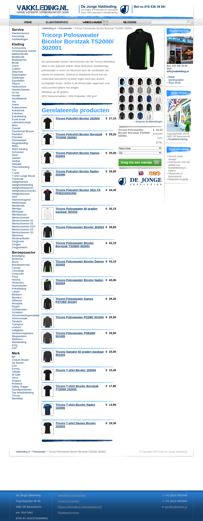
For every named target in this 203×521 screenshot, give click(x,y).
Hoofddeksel (19, 98)
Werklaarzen (19, 214)
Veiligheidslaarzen (22, 187)
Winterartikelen (21, 238)
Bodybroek (18, 56)
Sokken (16, 158)
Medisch (17, 294)
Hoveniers (18, 282)
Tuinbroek (18, 178)
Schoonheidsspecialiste (25, 315)
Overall (16, 128)
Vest (14, 196)
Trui (14, 169)
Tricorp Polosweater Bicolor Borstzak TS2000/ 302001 (75, 244)
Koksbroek (18, 110)
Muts (15, 125)
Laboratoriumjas (21, 122)
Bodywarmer (19, 59)
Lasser (16, 291)
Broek (15, 62)
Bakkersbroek (20, 53)
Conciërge (18, 270)
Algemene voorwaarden (72, 495)
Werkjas (16, 208)
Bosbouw (17, 258)
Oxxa (15, 377)
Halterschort (19, 86)
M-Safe (16, 374)
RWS (15, 146)
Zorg (14, 345)
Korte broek (19, 119)
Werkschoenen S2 (23, 229)
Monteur (17, 297)
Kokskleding (19, 116)
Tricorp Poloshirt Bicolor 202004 (78, 118)
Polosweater (65, 28)
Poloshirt (17, 137)
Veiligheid (17, 330)
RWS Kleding (20, 149)
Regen (16, 306)
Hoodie (16, 95)
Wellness (17, 339)
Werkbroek (18, 205)
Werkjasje (17, 211)
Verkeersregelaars (22, 333)
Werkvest (17, 235)
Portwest (17, 383)
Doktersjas (18, 77)
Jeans (15, 104)
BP (13, 356)
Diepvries (17, 71)
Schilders (17, 312)
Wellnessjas (19, 202)
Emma (15, 368)
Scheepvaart (19, 309)
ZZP (14, 348)
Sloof (15, 155)
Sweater (17, 163)
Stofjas (16, 161)
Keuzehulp (18, 36)
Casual (16, 267)
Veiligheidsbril (20, 181)
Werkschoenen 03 (22, 223)
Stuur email (174, 82)
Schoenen (18, 152)
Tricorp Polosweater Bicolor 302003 (80, 227)
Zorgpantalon (19, 247)
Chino (15, 65)
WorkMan (17, 398)
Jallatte (16, 371)
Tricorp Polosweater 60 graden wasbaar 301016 (76, 210)
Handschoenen (21, 89)
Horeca (16, 279)
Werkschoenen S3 (23, 232)
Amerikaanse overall (24, 50)
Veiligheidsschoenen (24, 190)
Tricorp (16, 395)
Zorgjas (16, 244)
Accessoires (19, 47)
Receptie (17, 303)
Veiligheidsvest (20, 193)
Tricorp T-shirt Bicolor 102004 (76, 370)
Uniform (16, 327)
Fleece (16, 83)
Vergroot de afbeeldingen (148, 121)
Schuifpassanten (21, 389)
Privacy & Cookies (68, 501)
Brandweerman (21, 264)
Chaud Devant (20, 359)
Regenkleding (20, 143)
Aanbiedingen (20, 39)
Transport (17, 324)
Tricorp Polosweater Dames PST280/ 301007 (74, 300)
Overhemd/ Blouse (23, 131)
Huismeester (19, 285)
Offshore (17, 300)
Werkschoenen (21, 217)
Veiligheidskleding (22, 184)
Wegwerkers (19, 336)
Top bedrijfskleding (23, 392)
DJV (14, 365)
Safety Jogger (20, 386)
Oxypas (16, 380)
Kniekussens (19, 107)
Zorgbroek (18, 241)
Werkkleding (19, 342)
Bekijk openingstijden (176, 78)
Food (15, 276)
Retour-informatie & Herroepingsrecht (80, 506)
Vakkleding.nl (49, 28)
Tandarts (17, 321)
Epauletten (18, 80)
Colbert (16, 68)
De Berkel (17, 362)
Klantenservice (20, 33)
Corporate (18, 273)
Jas (14, 101)
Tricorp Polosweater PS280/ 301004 (80, 317)
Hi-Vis (15, 92)
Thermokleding (20, 166)
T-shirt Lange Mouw (23, 175)
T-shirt (15, 172)
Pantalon (17, 134)
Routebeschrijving (177, 139)
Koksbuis (17, 113)
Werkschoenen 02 (22, 220)
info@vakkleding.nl (178, 71)
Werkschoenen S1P (23, 226)
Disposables (19, 74)
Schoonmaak (19, 318)
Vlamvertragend (21, 199)
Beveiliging (18, 255)
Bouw (15, 261)
